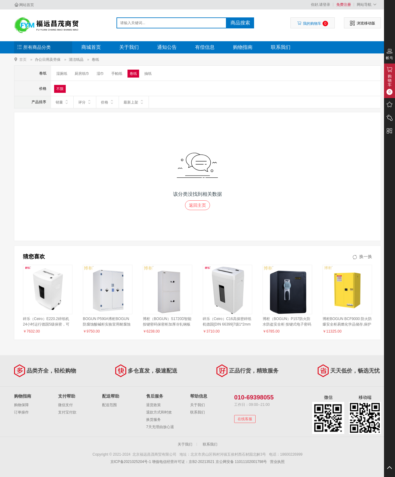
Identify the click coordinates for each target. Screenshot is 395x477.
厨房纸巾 (82, 73)
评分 (84, 102)
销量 (62, 102)
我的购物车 (312, 23)
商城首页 (91, 47)
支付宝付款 (67, 412)
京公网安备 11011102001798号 (241, 462)
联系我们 (280, 47)
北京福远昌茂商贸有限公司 (46, 25)
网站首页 (26, 5)
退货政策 (153, 405)
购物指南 (243, 47)
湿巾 (100, 73)
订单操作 (21, 412)
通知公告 (167, 47)
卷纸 (95, 59)
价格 (107, 102)
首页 (23, 59)
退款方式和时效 (159, 412)
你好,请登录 (320, 4)
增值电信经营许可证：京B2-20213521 (183, 462)
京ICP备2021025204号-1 (130, 462)
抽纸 (148, 73)
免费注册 (343, 4)
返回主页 (197, 205)
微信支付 (65, 405)
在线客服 (245, 419)
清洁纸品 (76, 59)
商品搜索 (240, 22)
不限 (60, 89)
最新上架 (134, 102)
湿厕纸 (61, 73)
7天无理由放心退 (160, 427)
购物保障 (21, 405)
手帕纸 (116, 73)
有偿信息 (205, 47)
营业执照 (277, 462)
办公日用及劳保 (48, 59)
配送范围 (109, 405)
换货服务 (153, 419)
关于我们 (129, 47)
